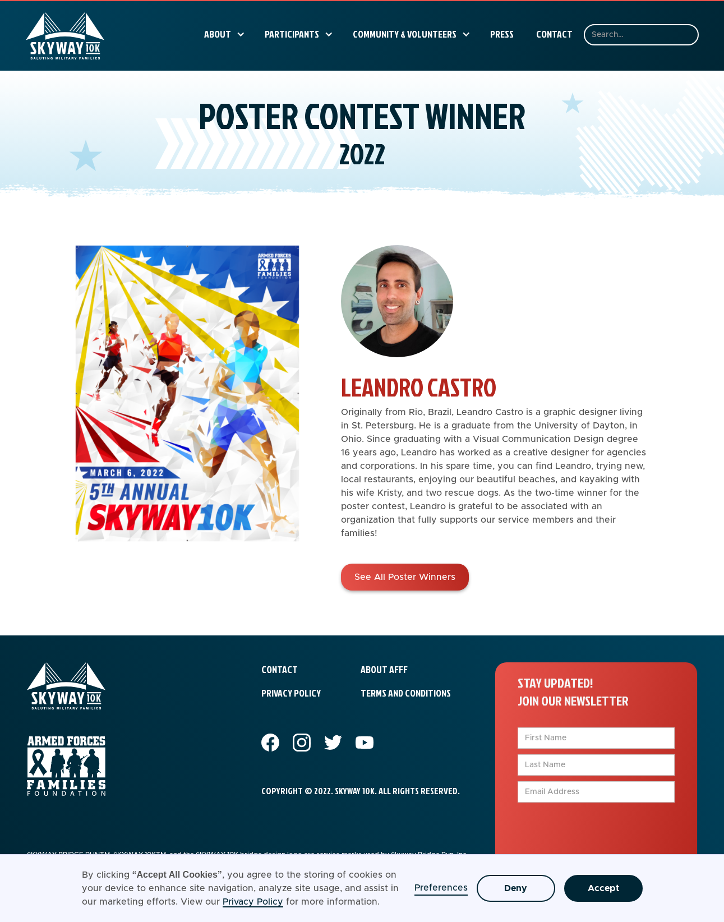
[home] (65, 35)
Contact (554, 34)
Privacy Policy (253, 901)
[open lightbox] (187, 418)
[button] (223, 34)
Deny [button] (515, 888)
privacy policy (291, 693)
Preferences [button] (441, 887)
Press (502, 34)
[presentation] (603, 830)
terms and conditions (406, 693)
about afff (384, 669)
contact (279, 669)
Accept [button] (603, 888)
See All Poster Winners (404, 577)
